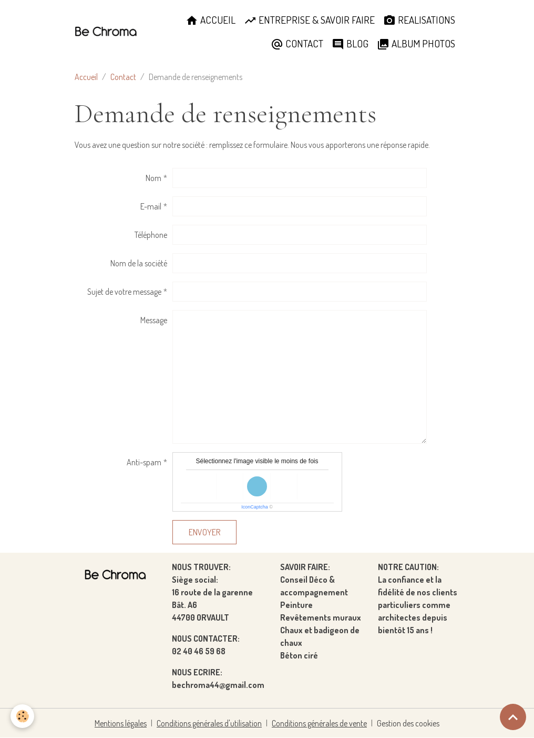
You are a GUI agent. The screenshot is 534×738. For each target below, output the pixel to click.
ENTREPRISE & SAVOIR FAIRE (309, 20)
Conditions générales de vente (319, 723)
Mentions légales (121, 723)
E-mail (150, 206)
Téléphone (151, 235)
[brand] (106, 31)
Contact (123, 77)
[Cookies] (22, 716)
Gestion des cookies (408, 723)
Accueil (86, 77)
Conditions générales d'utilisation (209, 723)
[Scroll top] (513, 717)
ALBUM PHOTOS (416, 44)
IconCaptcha (254, 507)
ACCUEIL (210, 20)
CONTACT (297, 44)
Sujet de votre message (124, 291)
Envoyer (204, 532)
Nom (153, 178)
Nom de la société (138, 263)
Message (153, 320)
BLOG (350, 44)
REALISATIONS (419, 20)
